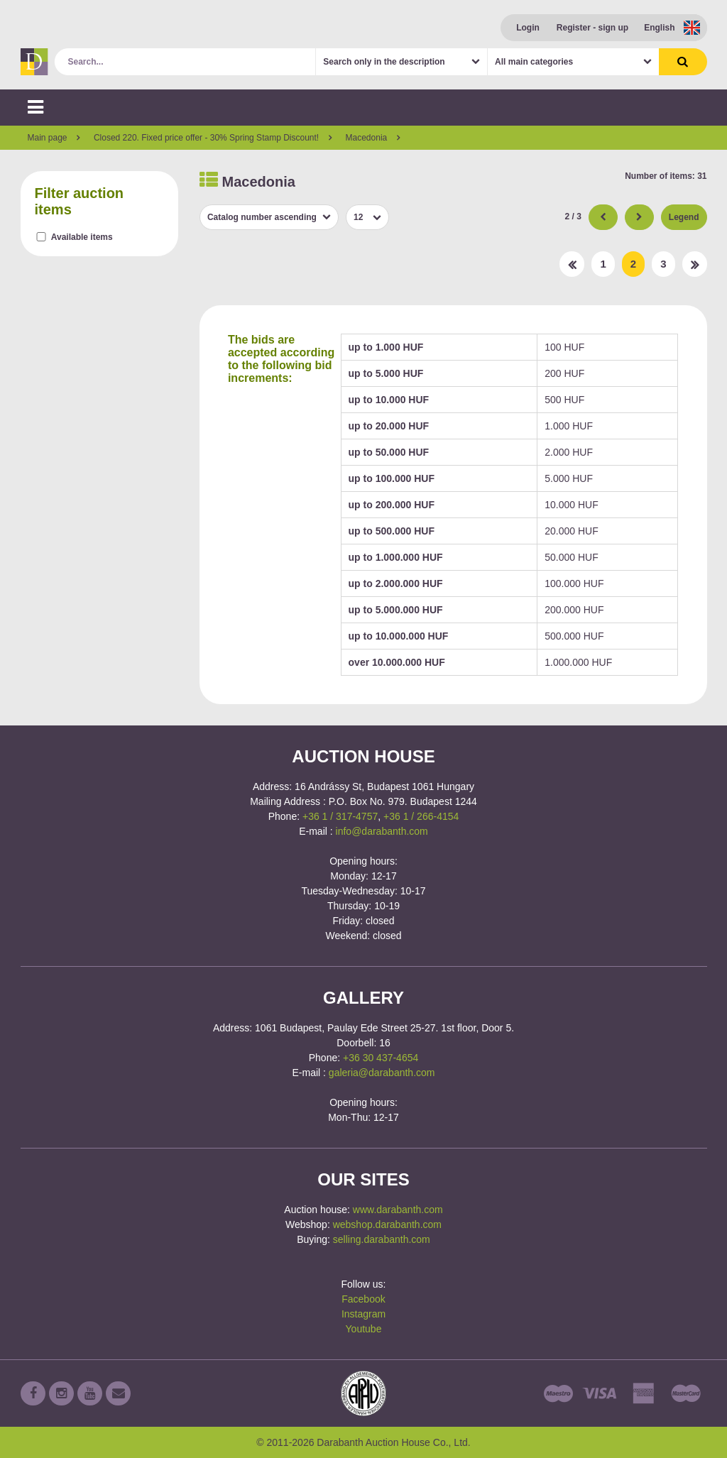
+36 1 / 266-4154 (421, 816)
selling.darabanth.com (381, 1239)
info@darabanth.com (382, 831)
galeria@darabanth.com (382, 1072)
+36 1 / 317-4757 (340, 816)
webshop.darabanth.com (387, 1224)
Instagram (363, 1314)
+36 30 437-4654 (380, 1057)
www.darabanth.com (398, 1209)
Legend (684, 217)
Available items (82, 237)
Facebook (363, 1299)
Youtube (364, 1328)
